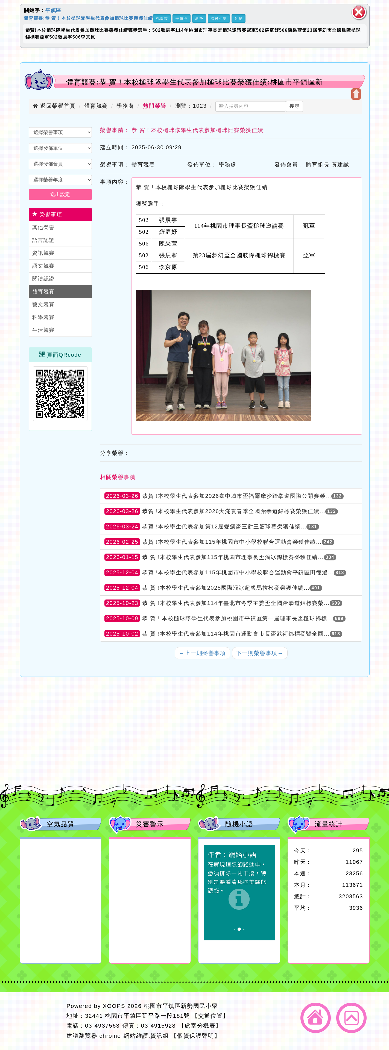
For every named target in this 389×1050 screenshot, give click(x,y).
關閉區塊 (359, 12)
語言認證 (43, 240)
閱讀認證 (43, 279)
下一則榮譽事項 (259, 653)
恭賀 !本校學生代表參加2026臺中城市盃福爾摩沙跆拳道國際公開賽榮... (236, 496)
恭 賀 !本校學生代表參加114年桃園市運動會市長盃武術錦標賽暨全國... (236, 634)
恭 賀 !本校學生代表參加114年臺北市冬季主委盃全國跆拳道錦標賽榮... (236, 603)
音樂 (238, 18)
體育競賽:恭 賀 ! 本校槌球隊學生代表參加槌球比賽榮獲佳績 (88, 18)
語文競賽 (43, 266)
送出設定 (60, 194)
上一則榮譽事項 (202, 653)
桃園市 (162, 18)
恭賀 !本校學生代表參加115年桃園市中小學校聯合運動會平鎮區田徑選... (238, 572)
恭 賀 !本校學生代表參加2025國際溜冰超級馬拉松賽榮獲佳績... (225, 588)
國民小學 (219, 18)
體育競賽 (96, 106)
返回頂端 (351, 1018)
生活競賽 (43, 330)
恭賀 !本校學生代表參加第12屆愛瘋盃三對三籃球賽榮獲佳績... (224, 526)
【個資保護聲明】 (195, 1036)
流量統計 (329, 824)
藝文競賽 (43, 304)
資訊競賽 (43, 253)
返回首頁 (315, 1018)
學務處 (125, 106)
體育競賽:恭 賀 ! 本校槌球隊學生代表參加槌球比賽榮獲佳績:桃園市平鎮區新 (194, 82)
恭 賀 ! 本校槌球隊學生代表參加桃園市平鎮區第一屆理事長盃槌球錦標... (237, 618)
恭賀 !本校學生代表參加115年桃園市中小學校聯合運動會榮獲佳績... (232, 542)
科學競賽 (43, 317)
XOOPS (114, 1006)
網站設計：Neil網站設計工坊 (41, 1021)
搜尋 (294, 106)
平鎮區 (53, 10)
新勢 (199, 18)
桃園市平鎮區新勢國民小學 (181, 1006)
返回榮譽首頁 (54, 106)
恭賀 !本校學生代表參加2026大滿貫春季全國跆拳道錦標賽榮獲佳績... (233, 511)
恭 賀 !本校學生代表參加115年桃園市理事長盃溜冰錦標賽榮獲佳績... (233, 557)
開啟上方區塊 (356, 94)
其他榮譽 (43, 227)
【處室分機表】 (200, 1025)
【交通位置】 (210, 1016)
